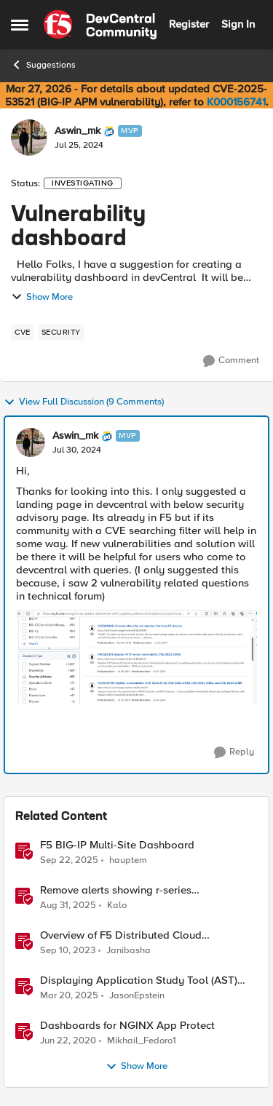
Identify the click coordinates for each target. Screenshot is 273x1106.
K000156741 (236, 101)
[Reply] (234, 752)
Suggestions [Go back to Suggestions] (43, 65)
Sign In (238, 24)
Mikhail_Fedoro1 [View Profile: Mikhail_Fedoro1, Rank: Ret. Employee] (141, 1040)
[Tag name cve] (22, 333)
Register (189, 24)
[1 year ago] (69, 996)
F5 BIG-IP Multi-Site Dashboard (117, 845)
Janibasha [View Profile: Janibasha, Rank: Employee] (128, 950)
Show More (42, 297)
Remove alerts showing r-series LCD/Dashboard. (115, 890)
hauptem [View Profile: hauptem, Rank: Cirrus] (128, 859)
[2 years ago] (67, 951)
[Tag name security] (61, 333)
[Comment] (231, 360)
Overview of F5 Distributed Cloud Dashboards (121, 935)
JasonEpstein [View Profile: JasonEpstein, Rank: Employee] (137, 995)
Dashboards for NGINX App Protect (127, 1025)
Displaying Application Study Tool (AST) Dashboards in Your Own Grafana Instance (144, 980)
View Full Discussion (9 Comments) (84, 402)
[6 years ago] (68, 1041)
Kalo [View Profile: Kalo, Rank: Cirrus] (117, 904)
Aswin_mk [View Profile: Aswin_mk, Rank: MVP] (77, 131)
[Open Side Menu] (20, 25)
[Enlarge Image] (136, 657)
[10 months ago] (69, 860)
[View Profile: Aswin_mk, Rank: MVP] (29, 137)
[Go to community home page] (100, 25)
